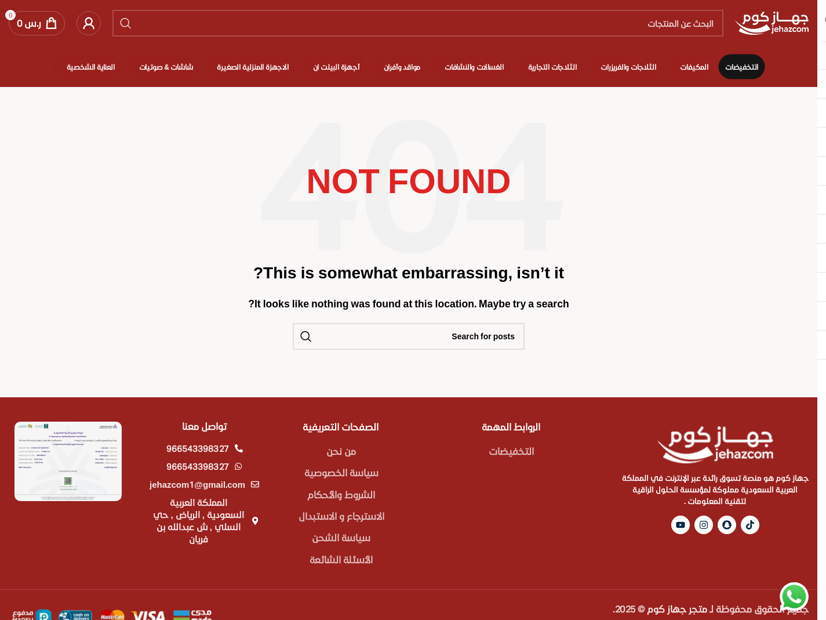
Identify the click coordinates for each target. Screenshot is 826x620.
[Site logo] (772, 21)
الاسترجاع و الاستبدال (341, 515)
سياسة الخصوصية (341, 472)
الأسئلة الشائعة (341, 559)
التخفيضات (511, 450)
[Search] (417, 23)
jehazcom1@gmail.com (197, 484)
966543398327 (197, 448)
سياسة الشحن (341, 537)
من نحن (341, 450)
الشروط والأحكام (341, 494)
